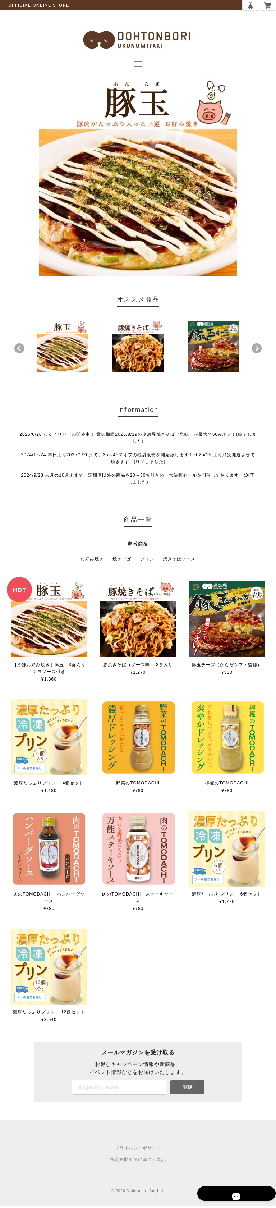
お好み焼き (92, 560)
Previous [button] (19, 349)
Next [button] (256, 349)
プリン (147, 560)
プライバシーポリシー (138, 1149)
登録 (187, 1089)
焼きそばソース (179, 560)
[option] (62, 348)
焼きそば (121, 560)
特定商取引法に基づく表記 (138, 1161)
